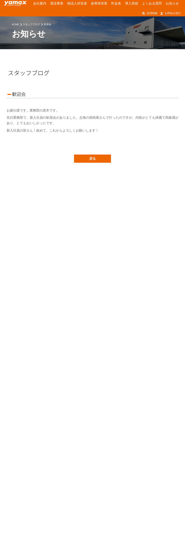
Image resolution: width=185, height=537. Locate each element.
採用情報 (152, 13)
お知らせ (145, 3)
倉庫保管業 (85, 3)
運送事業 (50, 3)
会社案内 (36, 3)
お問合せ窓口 (173, 13)
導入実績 (111, 3)
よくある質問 (128, 3)
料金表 (99, 3)
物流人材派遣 (67, 3)
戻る (92, 158)
